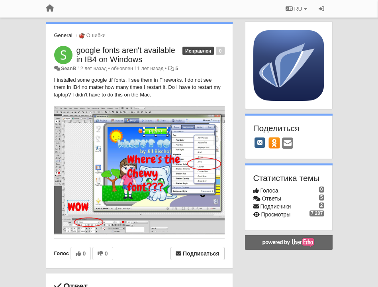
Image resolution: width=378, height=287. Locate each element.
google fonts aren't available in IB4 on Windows (125, 55)
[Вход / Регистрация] (321, 9)
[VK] (260, 143)
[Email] (287, 144)
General (63, 35)
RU (296, 9)
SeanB (68, 68)
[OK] (274, 143)
